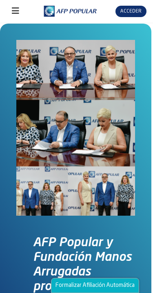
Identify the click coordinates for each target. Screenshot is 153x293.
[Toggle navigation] (15, 11)
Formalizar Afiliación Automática (95, 285)
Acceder (131, 11)
